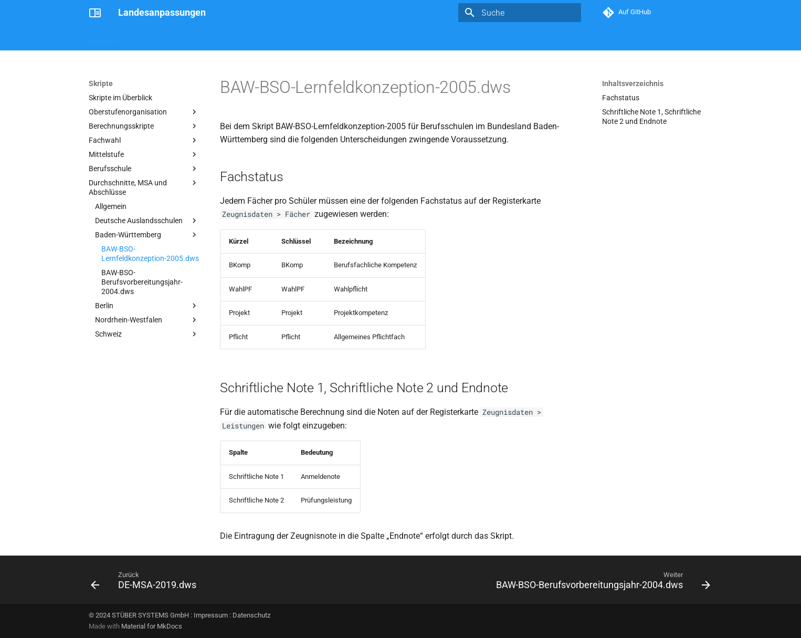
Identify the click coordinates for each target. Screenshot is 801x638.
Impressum (211, 615)
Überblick (104, 38)
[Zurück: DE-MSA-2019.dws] (145, 583)
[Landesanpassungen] (95, 12)
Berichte (179, 38)
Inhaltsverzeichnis (632, 83)
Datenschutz (251, 615)
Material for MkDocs (151, 626)
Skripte (142, 38)
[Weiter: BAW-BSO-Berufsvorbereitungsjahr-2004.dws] (601, 583)
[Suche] (519, 12)
